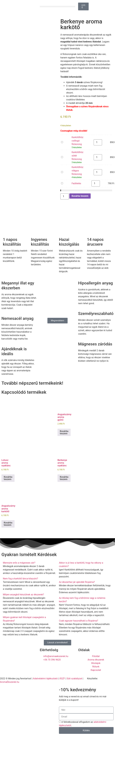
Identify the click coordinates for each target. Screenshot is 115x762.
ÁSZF (62, 678)
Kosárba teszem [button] (64, 432)
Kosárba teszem (80, 196)
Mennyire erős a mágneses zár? (19, 562)
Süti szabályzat (74, 678)
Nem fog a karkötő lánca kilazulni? (20, 578)
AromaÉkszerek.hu (9, 682)
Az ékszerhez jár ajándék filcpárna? (77, 582)
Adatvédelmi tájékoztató (45, 678)
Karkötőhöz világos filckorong (77, 170)
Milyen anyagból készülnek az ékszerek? (23, 594)
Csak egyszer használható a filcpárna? (78, 620)
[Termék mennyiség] (98, 142)
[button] (57, 6)
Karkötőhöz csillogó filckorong (77, 141)
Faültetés (76, 183)
